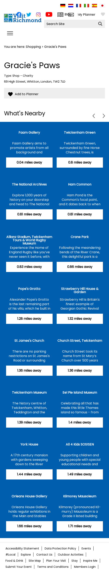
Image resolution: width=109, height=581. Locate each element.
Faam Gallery (29, 132)
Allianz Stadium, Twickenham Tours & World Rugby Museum (29, 240)
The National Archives (29, 184)
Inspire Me (90, 561)
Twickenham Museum (29, 392)
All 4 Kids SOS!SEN (80, 444)
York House (29, 444)
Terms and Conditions (53, 567)
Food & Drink (14, 561)
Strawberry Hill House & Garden (79, 290)
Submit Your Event (18, 567)
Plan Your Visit (56, 561)
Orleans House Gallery (29, 496)
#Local (10, 555)
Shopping (33, 46)
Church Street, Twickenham (79, 340)
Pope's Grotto (29, 288)
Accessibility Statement (22, 548)
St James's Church (29, 340)
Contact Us (44, 555)
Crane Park (80, 237)
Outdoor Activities (70, 555)
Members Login (85, 567)
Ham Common (79, 184)
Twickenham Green (79, 132)
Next (104, 116)
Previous (94, 116)
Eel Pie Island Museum (80, 392)
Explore (26, 555)
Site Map (35, 561)
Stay (74, 561)
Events (86, 548)
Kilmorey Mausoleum (79, 496)
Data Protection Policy (60, 548)
